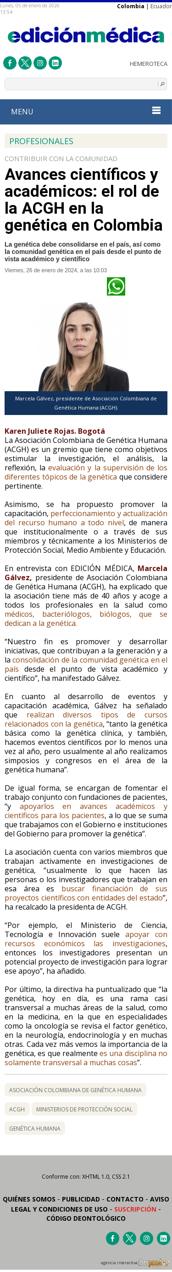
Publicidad (81, 1199)
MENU (86, 112)
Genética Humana (35, 1128)
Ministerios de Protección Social (84, 1109)
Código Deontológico (86, 1218)
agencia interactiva (135, 1264)
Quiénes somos (29, 1199)
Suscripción (135, 1209)
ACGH (17, 1109)
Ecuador (161, 6)
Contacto (125, 1199)
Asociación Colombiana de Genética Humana (75, 1090)
